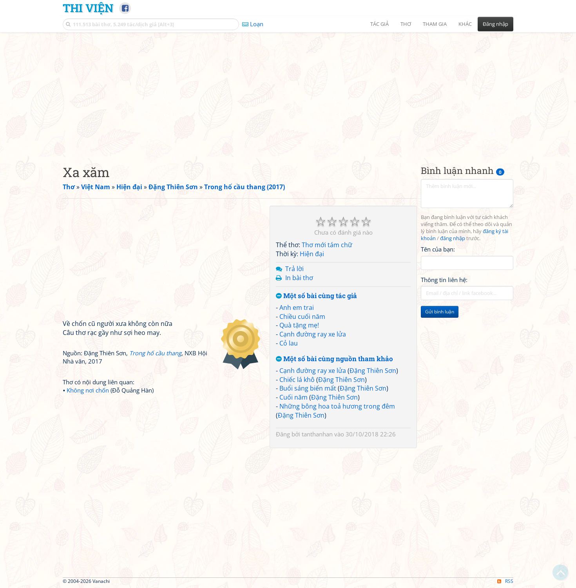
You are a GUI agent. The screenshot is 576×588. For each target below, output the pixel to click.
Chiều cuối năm (302, 316)
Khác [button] (465, 23)
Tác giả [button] (379, 23)
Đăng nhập (495, 23)
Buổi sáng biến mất (307, 388)
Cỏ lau (288, 343)
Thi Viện (88, 7)
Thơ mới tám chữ (327, 245)
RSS (505, 581)
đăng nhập (452, 238)
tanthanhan (317, 434)
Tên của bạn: (438, 249)
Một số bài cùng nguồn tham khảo (334, 359)
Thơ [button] (405, 23)
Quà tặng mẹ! (299, 325)
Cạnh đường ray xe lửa (312, 334)
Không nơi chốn (88, 390)
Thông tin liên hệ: (444, 280)
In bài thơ (299, 277)
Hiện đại (312, 254)
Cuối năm (293, 397)
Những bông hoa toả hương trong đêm (337, 406)
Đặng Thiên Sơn (373, 370)
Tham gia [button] (435, 23)
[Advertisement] (288, 92)
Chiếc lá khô (297, 379)
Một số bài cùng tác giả (316, 296)
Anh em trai (296, 307)
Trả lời (294, 268)
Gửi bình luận (439, 311)
